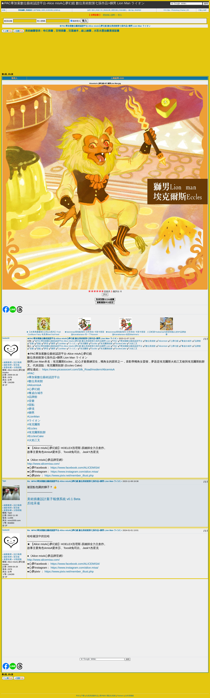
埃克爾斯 (84, 343)
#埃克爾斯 (33, 424)
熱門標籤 (37, 10)
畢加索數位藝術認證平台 (131, 341)
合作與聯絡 (129, 696)
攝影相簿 (8, 365)
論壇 (89, 10)
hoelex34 (5, 338)
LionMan (62, 343)
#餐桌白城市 (35, 392)
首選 (43, 10)
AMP (205, 10)
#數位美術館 (35, 381)
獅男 (53, 343)
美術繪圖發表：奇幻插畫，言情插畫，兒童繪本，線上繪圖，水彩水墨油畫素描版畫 (72, 30)
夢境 (46, 343)
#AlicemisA (34, 385)
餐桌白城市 (187, 341)
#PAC (30, 373)
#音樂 (30, 400)
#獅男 (30, 412)
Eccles (94, 343)
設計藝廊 (18, 362)
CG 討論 (167, 10)
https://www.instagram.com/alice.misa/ (74, 471)
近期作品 (57, 10)
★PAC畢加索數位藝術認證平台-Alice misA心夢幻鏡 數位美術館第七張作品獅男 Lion (72, 341)
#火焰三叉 (33, 440)
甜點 (39, 343)
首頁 (3, 10)
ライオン (73, 343)
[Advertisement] (105, 52)
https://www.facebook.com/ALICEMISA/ (75, 467)
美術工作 (99, 10)
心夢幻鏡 (174, 341)
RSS (78, 696)
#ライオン (34, 420)
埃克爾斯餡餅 (106, 343)
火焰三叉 (133, 343)
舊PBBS (103, 696)
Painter (182, 10)
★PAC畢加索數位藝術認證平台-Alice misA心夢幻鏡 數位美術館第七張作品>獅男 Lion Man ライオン (104, 26)
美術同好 (138, 10)
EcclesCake (121, 343)
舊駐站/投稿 (111, 696)
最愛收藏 (8, 367)
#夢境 (30, 408)
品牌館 (198, 341)
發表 (93, 10)
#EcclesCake (35, 436)
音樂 (32, 343)
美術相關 (122, 10)
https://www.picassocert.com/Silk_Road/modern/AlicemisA (78, 369)
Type (4, 481)
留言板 (17, 365)
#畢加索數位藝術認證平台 (43, 377)
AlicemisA (163, 341)
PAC (115, 341)
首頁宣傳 (49, 10)
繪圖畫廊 (8, 362)
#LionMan (33, 416)
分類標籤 (18, 367)
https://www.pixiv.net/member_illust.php (69, 475)
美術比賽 (107, 10)
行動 (200, 10)
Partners (120, 696)
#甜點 (30, 404)
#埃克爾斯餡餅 (36, 432)
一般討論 (130, 10)
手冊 (83, 696)
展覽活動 (114, 10)
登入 (120, 15)
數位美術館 (150, 341)
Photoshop (175, 10)
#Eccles (32, 428)
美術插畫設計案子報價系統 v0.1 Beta (53, 499)
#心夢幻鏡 (33, 389)
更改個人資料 (109, 15)
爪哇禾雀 (33, 503)
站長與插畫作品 (92, 696)
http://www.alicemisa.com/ (43, 463)
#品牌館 (32, 396)
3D (188, 10)
